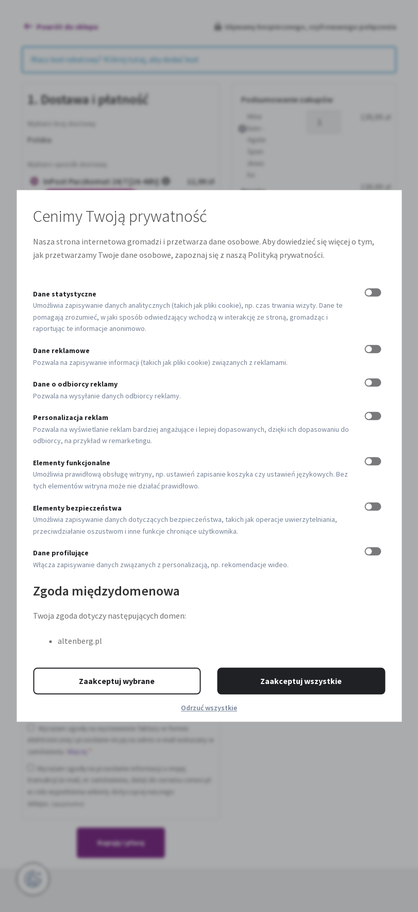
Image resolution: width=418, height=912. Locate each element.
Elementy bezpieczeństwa (77, 508)
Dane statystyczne (64, 294)
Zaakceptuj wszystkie (301, 681)
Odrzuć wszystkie (209, 708)
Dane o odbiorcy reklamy (75, 384)
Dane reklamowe (61, 350)
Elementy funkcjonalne (71, 462)
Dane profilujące (61, 553)
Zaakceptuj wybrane (117, 681)
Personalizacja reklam (70, 417)
